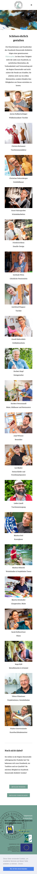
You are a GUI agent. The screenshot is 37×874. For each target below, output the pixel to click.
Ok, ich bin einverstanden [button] (18, 869)
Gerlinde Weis (18, 275)
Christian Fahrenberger (18, 178)
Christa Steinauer (18, 146)
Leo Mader (18, 468)
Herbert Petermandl (18, 403)
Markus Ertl (18, 535)
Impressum (28, 815)
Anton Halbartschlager (18, 114)
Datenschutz (27, 818)
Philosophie (9, 56)
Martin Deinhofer (18, 600)
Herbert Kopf (18, 371)
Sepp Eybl (18, 664)
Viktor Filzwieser (18, 696)
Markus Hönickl (18, 567)
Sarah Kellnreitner (18, 632)
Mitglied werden (18, 787)
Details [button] (20, 864)
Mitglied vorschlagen (18, 795)
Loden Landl (18, 503)
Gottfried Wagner (18, 307)
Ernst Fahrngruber (18, 210)
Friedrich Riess (18, 242)
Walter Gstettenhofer (18, 728)
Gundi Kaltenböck (18, 339)
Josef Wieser (18, 435)
